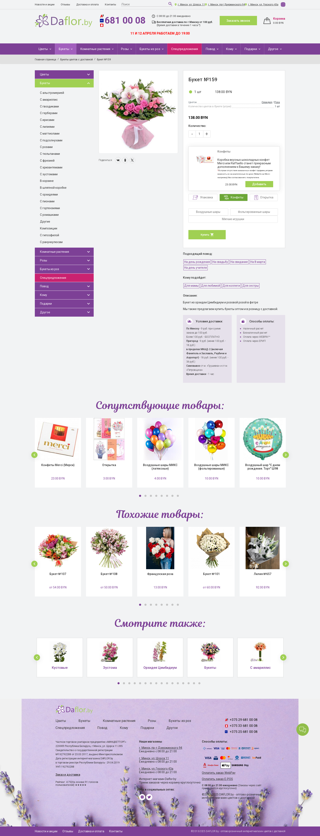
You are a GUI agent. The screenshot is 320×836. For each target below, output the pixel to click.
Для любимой (210, 285)
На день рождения (197, 262)
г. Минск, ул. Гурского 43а (263, 4)
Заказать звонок (238, 20)
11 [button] (172, 683)
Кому (230, 49)
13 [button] (183, 683)
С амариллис (49, 99)
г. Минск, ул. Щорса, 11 (191, 4)
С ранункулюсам (51, 242)
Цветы (43, 49)
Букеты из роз (150, 49)
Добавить (259, 184)
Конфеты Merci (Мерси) (58, 465)
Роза (277, 102)
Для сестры (250, 285)
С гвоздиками (49, 106)
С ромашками (49, 214)
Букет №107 (58, 574)
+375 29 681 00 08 (243, 720)
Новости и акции (45, 4)
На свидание (239, 262)
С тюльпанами (50, 153)
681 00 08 (125, 20)
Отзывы (65, 4)
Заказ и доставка (68, 774)
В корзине (47, 180)
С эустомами (49, 174)
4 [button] (156, 496)
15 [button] (194, 683)
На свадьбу (220, 262)
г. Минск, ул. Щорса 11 (154, 758)
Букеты (64, 49)
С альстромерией (52, 92)
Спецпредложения (184, 49)
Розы (125, 49)
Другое (273, 49)
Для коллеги (231, 285)
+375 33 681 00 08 (243, 726)
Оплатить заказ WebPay (218, 773)
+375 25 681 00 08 (243, 732)
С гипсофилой (49, 235)
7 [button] (172, 496)
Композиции (48, 228)
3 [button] (151, 496)
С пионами (47, 201)
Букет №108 (109, 574)
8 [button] (178, 496)
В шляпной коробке (53, 187)
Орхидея (267, 102)
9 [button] (162, 683)
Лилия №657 (262, 574)
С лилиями (47, 126)
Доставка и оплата (87, 4)
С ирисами (47, 120)
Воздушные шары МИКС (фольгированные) (211, 466)
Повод (211, 49)
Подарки (251, 49)
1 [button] (140, 496)
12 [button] (178, 683)
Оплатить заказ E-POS (217, 779)
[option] (138, 111)
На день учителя (195, 267)
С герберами (48, 113)
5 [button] (162, 496)
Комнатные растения (95, 49)
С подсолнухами (51, 140)
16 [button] (199, 683)
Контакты (110, 4)
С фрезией (47, 160)
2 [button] (145, 496)
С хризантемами (51, 167)
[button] (34, 455)
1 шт (197, 92)
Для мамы (191, 285)
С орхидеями (49, 194)
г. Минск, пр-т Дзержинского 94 (226, 4)
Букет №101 (211, 574)
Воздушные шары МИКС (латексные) (160, 466)
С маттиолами (49, 133)
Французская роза (160, 574)
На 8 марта (257, 262)
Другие (45, 221)
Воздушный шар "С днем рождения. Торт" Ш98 (262, 466)
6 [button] (167, 496)
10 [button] (167, 683)
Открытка (109, 465)
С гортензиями (50, 208)
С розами (46, 147)
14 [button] (189, 683)
